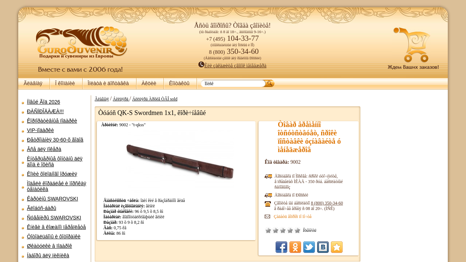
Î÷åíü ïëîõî (268, 230)
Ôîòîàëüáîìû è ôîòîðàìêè (53, 236)
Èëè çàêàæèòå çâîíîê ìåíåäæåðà (232, 65)
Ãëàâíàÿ (33, 83)
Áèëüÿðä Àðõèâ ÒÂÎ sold (154, 99)
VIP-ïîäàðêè (40, 130)
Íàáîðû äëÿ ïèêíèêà (48, 255)
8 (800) (327, 203)
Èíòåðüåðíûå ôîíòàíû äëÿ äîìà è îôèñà (55, 161)
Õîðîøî (290, 230)
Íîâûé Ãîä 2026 (43, 102)
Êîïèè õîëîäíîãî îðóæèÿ (52, 174)
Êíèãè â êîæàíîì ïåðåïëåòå (56, 227)
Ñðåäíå (283, 230)
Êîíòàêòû (179, 83)
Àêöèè (149, 83)
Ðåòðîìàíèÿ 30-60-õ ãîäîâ (55, 140)
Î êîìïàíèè (65, 83)
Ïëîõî (275, 230)
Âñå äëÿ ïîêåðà (44, 149)
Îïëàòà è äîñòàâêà (108, 83)
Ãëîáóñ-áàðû (41, 208)
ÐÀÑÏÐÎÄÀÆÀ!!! (45, 111)
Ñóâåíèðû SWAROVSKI (54, 218)
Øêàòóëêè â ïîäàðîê (49, 246)
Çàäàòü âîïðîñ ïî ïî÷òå (293, 216)
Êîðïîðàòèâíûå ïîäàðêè (52, 121)
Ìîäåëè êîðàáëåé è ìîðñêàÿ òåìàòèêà (56, 186)
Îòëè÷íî (297, 230)
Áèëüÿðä (121, 99)
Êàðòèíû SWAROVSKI (52, 199)
